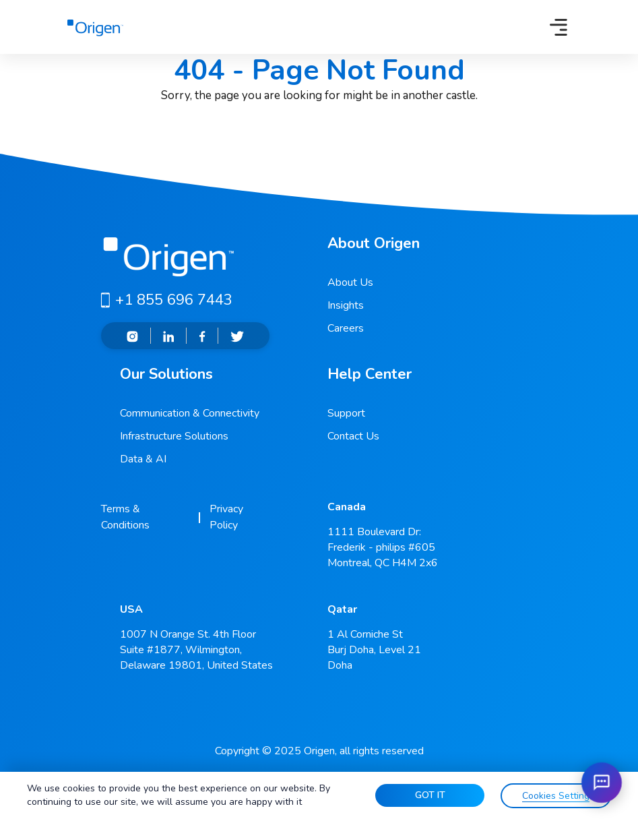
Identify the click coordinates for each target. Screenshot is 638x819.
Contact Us (353, 436)
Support (346, 413)
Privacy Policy (226, 517)
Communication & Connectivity (189, 413)
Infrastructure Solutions (174, 436)
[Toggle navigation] (558, 27)
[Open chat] (601, 782)
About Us (350, 282)
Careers (345, 328)
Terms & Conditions (125, 517)
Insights (345, 305)
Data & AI (143, 459)
